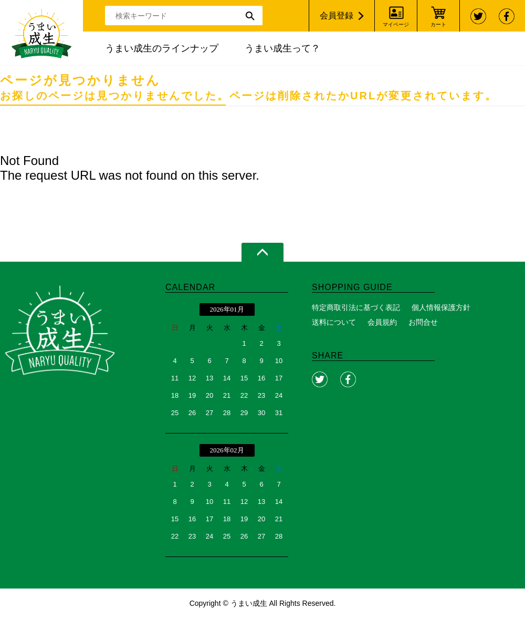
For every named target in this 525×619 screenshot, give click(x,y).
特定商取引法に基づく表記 (356, 307)
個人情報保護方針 (441, 307)
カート (438, 24)
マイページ (396, 24)
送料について (334, 322)
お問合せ (423, 322)
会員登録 (336, 15)
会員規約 (382, 322)
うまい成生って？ (282, 48)
